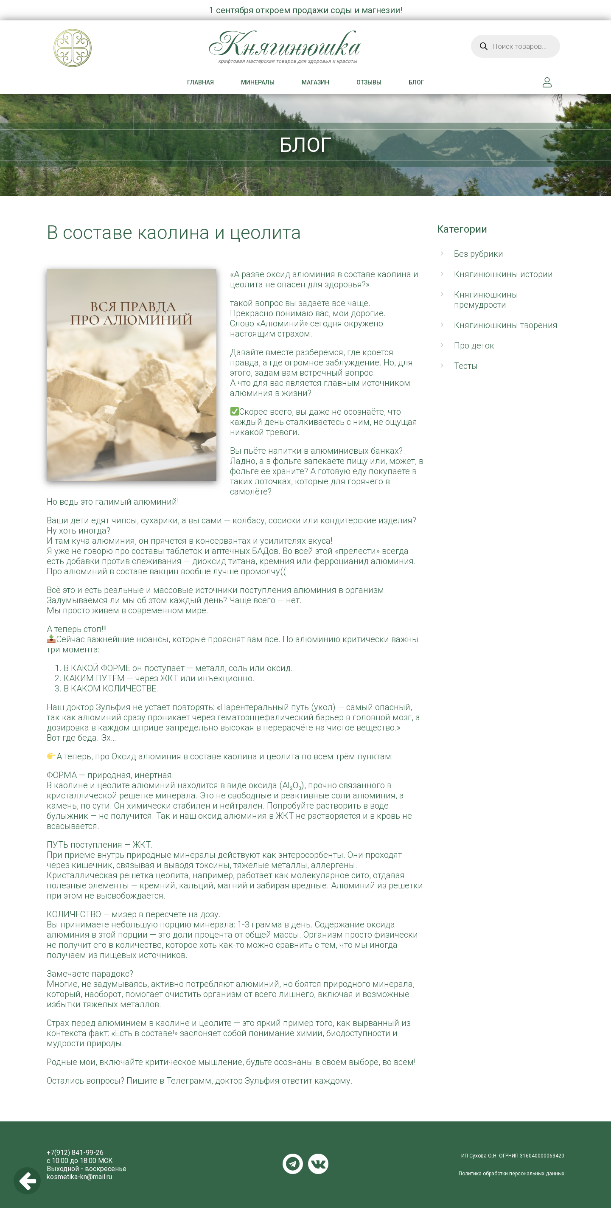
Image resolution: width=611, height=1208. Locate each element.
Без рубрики (478, 254)
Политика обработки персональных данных (511, 1174)
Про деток (474, 345)
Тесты (466, 366)
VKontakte (318, 1164)
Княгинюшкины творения (506, 325)
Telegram (293, 1164)
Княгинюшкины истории (503, 274)
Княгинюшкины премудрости (486, 299)
